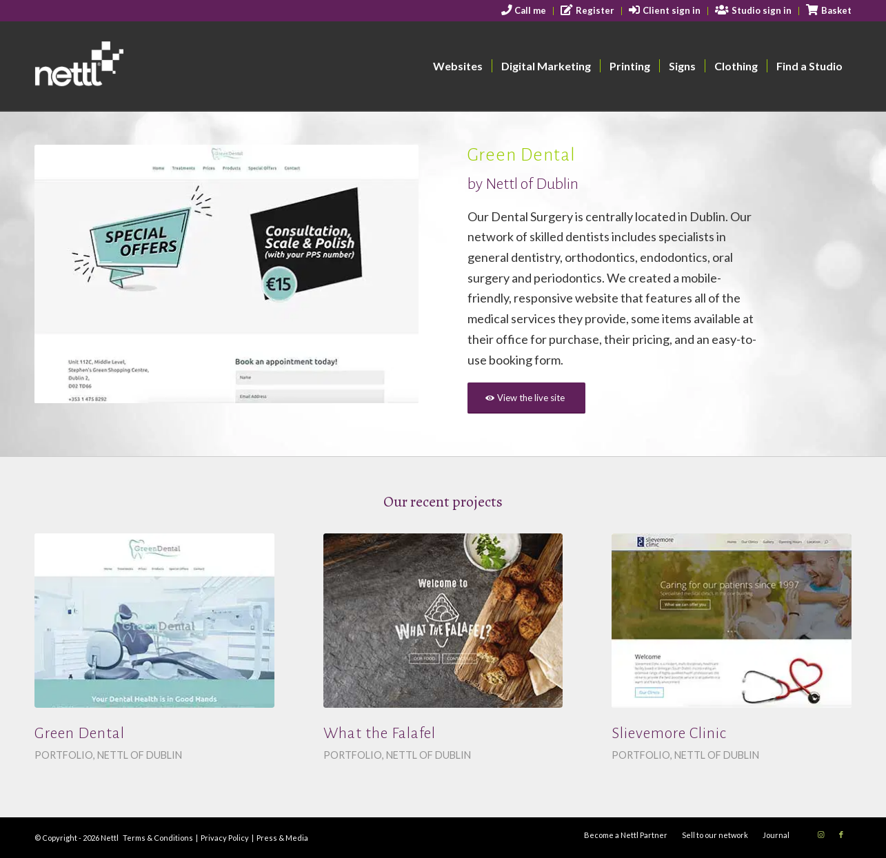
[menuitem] (524, 11)
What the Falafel (379, 733)
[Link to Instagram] (820, 834)
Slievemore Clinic (669, 733)
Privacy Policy (225, 837)
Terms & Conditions (158, 837)
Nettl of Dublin (139, 755)
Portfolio (63, 755)
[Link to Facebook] (841, 834)
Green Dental (79, 733)
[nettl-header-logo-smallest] (132, 66)
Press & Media (282, 837)
